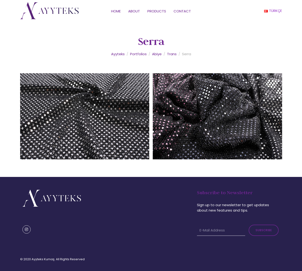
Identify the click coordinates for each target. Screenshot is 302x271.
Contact (182, 11)
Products (156, 11)
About (134, 11)
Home (116, 11)
